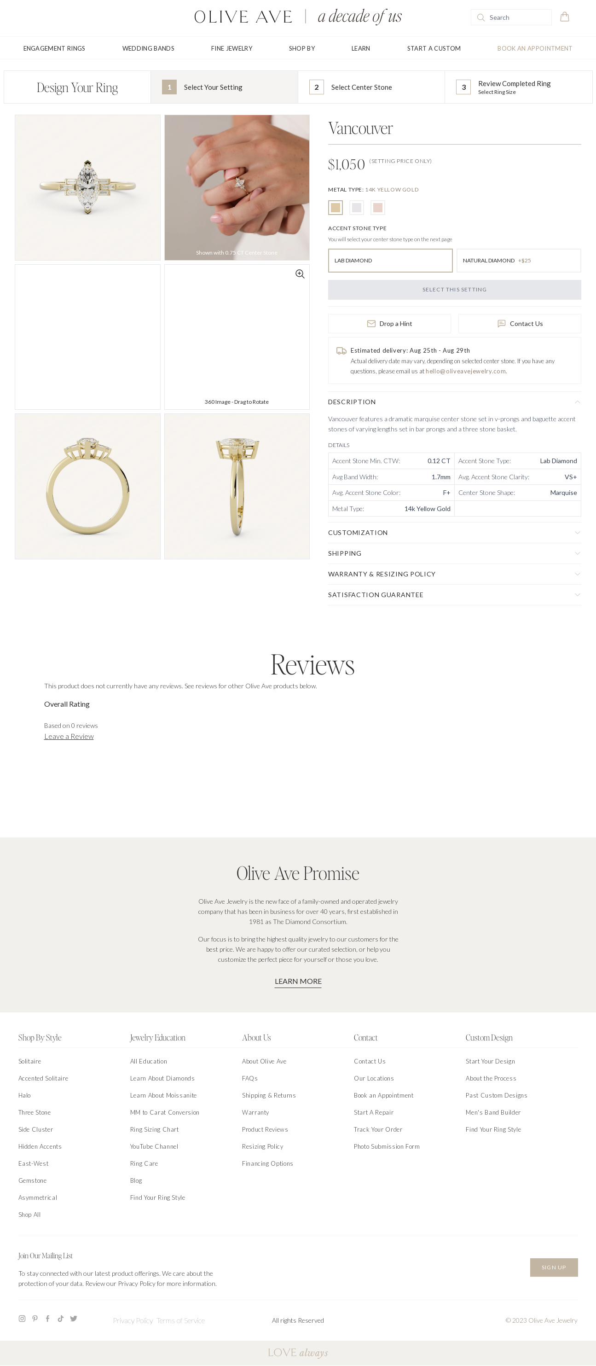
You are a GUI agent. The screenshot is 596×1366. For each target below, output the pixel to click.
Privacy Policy (133, 1320)
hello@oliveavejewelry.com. (467, 371)
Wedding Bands (148, 48)
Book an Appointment (535, 48)
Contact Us (520, 323)
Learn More (298, 981)
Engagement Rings (54, 48)
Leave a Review (69, 736)
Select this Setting (454, 289)
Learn (361, 48)
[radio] (335, 207)
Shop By (302, 48)
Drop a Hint (389, 323)
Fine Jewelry (231, 48)
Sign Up (554, 1267)
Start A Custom (434, 48)
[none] (373, 189)
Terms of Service (180, 1320)
